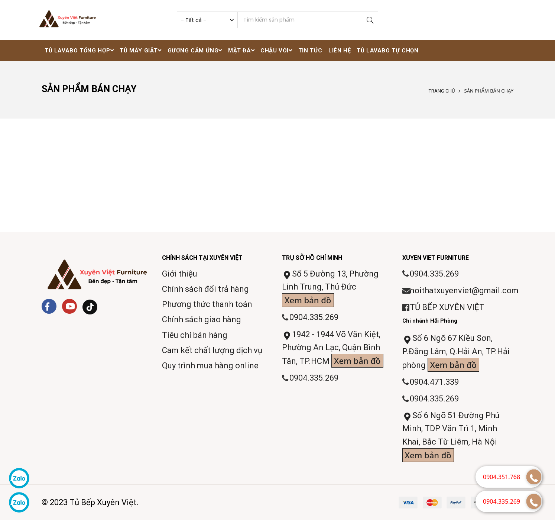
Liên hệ (339, 50)
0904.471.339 (434, 382)
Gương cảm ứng (195, 50)
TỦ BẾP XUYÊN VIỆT (447, 307)
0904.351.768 (501, 477)
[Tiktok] (89, 307)
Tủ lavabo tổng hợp (79, 50)
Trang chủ (442, 91)
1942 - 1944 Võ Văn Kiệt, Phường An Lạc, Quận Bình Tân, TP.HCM (332, 349)
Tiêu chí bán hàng (194, 335)
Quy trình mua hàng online (210, 365)
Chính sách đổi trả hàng (205, 289)
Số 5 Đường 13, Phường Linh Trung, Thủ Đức (330, 288)
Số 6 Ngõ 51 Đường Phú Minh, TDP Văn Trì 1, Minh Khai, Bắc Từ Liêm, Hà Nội (451, 436)
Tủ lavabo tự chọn (387, 50)
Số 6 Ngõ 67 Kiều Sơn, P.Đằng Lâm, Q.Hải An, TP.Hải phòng (456, 352)
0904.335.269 (313, 317)
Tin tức (310, 50)
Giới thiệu (179, 273)
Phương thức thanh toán (207, 304)
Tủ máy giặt (140, 50)
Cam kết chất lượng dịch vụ (212, 350)
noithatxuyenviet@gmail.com (464, 290)
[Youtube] (69, 306)
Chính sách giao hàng (201, 319)
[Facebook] (49, 306)
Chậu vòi (276, 50)
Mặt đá (241, 50)
